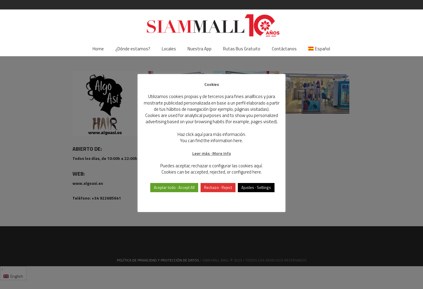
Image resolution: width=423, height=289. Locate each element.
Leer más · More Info (211, 153)
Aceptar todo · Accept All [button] (174, 187)
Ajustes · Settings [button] (256, 187)
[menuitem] (319, 49)
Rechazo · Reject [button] (218, 187)
